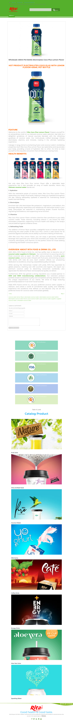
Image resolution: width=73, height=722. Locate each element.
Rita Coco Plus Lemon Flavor (38, 132)
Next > (63, 293)
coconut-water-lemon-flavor (16, 297)
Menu (11, 15)
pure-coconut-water (33, 298)
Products (19, 2)
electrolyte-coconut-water (32, 297)
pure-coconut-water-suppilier (48, 298)
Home (13, 2)
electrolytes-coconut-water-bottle (49, 297)
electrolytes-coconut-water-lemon (17, 298)
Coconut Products (29, 2)
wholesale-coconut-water (24, 300)
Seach (55, 10)
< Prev (10, 293)
